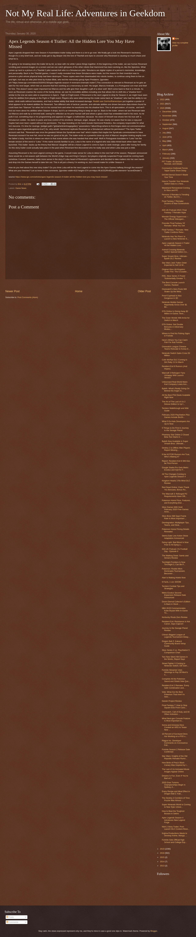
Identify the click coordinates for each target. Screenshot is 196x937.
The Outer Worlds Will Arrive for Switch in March (176, 319)
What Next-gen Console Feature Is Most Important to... (176, 719)
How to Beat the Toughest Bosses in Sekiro (173, 812)
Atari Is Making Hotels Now (174, 577)
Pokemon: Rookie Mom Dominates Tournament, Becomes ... (173, 571)
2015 (162, 857)
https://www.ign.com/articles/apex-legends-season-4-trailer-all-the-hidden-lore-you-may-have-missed (61, 177)
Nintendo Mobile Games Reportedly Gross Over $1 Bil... (174, 304)
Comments (12, 922)
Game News (20, 188)
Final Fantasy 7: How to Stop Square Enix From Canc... (174, 706)
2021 (162, 104)
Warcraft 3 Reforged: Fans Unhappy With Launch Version (173, 375)
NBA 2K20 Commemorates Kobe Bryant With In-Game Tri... (175, 610)
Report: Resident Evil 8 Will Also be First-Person (176, 462)
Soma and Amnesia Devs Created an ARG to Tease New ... (174, 727)
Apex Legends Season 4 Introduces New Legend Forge (173, 820)
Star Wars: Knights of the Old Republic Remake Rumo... (174, 757)
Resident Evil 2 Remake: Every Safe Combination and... (175, 686)
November (167, 116)
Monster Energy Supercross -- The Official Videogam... (175, 217)
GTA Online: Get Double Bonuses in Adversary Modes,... (172, 326)
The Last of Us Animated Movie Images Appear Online (175, 770)
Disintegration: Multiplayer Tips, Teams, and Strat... (175, 523)
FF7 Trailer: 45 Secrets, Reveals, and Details (172, 162)
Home (78, 291)
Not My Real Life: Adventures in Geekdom (85, 13)
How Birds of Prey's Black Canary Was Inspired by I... (175, 763)
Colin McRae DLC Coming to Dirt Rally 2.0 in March (174, 361)
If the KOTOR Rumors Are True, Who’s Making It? (176, 455)
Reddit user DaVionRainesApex (107, 101)
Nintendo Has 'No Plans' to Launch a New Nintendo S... (175, 237)
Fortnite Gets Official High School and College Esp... (174, 841)
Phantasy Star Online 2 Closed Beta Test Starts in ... (175, 435)
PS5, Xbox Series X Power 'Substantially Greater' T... (174, 277)
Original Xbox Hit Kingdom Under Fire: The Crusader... (175, 270)
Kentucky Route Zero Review (174, 617)
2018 (162, 853)
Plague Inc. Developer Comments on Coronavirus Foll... (175, 742)
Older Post (144, 291)
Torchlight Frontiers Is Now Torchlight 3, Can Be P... (173, 563)
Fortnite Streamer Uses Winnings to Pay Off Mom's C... (175, 672)
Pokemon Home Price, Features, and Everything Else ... (176, 501)
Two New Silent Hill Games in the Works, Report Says (175, 658)
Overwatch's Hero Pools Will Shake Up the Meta (174, 290)
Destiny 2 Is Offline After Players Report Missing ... (176, 449)
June (164, 137)
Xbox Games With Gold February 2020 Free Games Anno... (175, 509)
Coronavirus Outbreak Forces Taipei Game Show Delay (175, 169)
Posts (10, 917)
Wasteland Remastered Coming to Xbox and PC (176, 189)
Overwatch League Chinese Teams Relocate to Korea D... (176, 347)
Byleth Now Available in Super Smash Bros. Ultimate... (175, 442)
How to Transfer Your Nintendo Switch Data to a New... (175, 182)
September (167, 124)
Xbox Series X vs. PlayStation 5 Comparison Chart (176, 651)
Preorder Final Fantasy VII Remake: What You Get (173, 224)
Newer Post (12, 291)
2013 (162, 866)
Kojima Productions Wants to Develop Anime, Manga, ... (174, 834)
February (166, 154)
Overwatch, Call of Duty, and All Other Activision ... (175, 713)
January (166, 158)
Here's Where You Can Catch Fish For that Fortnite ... (175, 341)
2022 (162, 99)
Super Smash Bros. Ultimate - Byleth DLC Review (175, 257)
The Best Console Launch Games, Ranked (173, 283)
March (165, 149)
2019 (162, 849)
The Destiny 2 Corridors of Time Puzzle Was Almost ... (176, 799)
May (164, 141)
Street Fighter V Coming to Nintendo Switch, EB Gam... (175, 664)
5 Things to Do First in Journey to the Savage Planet (175, 429)
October (166, 120)
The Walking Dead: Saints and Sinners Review (175, 556)
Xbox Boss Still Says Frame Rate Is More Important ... (174, 517)
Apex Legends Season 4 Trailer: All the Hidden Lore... (176, 244)
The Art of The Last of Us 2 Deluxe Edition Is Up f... (173, 402)
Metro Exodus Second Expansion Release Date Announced (174, 595)
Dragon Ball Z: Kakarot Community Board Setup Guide (174, 643)
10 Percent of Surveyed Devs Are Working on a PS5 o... (174, 735)
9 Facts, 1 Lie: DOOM (171, 582)
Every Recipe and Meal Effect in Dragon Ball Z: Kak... (176, 792)
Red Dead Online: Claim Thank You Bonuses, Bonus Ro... (175, 488)
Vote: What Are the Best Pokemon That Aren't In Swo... (173, 694)
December (167, 111)
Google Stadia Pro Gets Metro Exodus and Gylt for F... (175, 468)
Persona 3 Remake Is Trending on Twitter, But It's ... (175, 195)
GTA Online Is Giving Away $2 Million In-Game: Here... (175, 312)
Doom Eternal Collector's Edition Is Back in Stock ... (176, 602)
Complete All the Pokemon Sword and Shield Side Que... (176, 680)
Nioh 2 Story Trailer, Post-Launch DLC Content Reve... (175, 828)
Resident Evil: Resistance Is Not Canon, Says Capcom (176, 622)
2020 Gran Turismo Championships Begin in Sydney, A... (173, 784)
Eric (177, 38)
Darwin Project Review (172, 701)
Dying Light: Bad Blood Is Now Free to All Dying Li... (175, 543)
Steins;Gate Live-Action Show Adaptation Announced (175, 537)
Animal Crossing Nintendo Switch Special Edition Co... (175, 250)
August (165, 128)
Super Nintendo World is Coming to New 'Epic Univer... (176, 805)
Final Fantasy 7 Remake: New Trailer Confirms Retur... (175, 231)
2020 (162, 108)
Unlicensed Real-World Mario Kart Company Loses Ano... (175, 383)
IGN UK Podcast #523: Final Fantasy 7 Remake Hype (174, 211)
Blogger (153, 931)
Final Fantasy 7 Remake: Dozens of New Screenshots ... (175, 203)
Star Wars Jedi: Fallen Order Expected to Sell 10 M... (174, 264)
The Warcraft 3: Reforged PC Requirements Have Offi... (174, 495)
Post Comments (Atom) (27, 297)
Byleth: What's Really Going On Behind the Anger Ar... (175, 389)
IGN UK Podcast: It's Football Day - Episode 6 (174, 550)
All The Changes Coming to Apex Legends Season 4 (174, 475)
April (164, 145)
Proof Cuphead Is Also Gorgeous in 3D (171, 296)
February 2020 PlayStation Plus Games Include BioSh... (176, 416)
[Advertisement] (78, 284)
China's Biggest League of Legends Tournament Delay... (176, 635)
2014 (162, 861)
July (164, 132)
